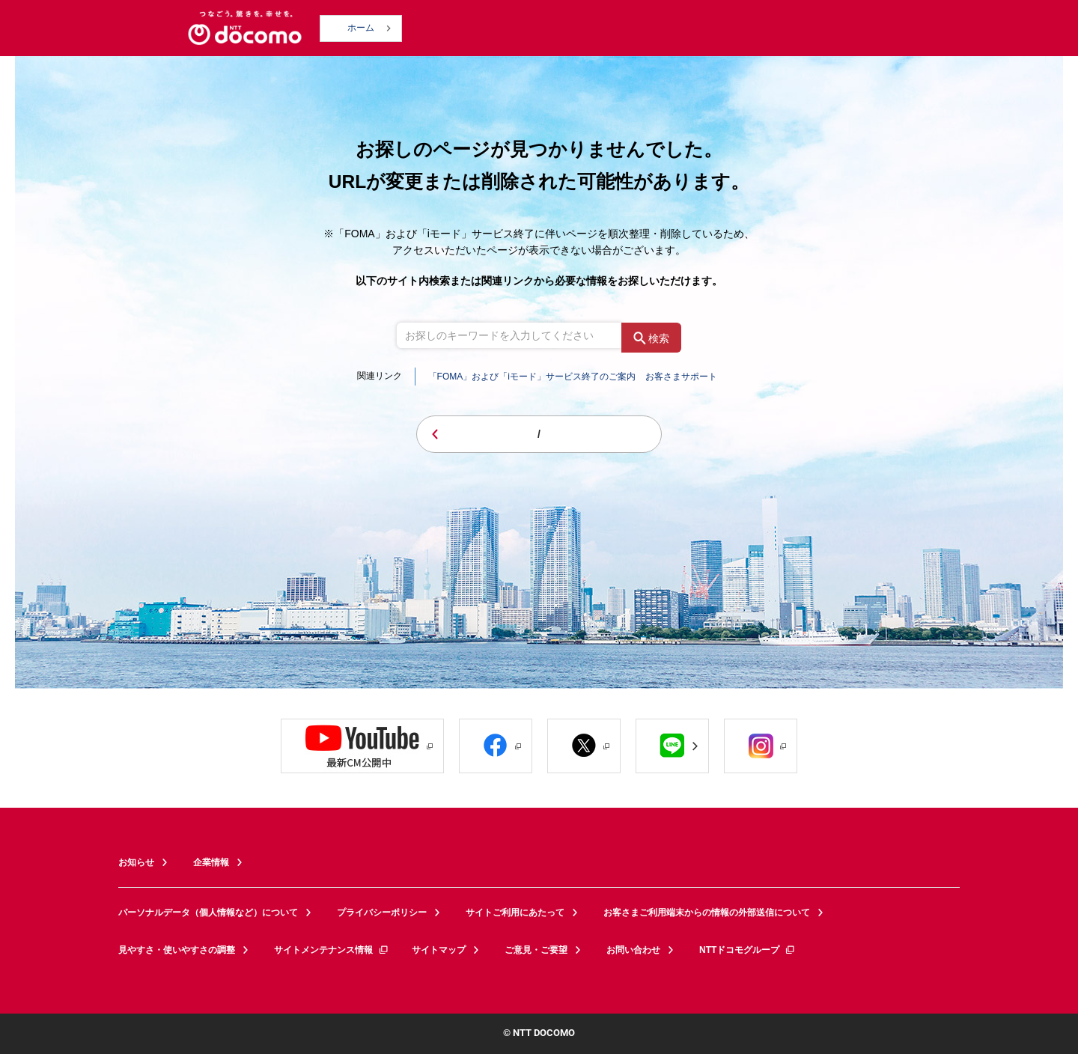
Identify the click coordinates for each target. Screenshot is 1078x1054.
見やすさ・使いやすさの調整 (176, 950)
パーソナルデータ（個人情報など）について (208, 912)
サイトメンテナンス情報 (331, 950)
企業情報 (211, 862)
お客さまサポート (681, 376)
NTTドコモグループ (747, 950)
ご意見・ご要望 (536, 950)
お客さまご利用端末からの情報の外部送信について (706, 912)
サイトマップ (439, 950)
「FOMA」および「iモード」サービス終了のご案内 (532, 376)
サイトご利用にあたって (515, 912)
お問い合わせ (633, 950)
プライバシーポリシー (382, 912)
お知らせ (136, 862)
